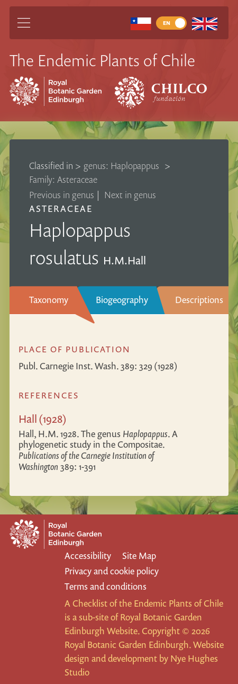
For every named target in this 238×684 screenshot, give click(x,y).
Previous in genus (61, 195)
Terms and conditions (106, 586)
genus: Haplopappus (122, 165)
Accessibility (88, 555)
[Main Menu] (23, 22)
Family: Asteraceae (63, 179)
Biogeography (122, 300)
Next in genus (130, 195)
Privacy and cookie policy (112, 571)
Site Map (139, 555)
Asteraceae (60, 208)
